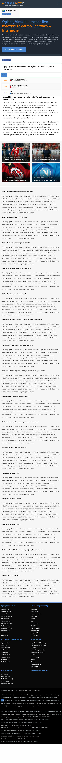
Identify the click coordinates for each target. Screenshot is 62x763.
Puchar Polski (34, 635)
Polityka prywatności (34, 690)
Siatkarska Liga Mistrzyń (37, 652)
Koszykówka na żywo (7, 616)
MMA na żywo (5, 618)
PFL (11, 92)
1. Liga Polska (35, 630)
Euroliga (33, 659)
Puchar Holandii (5, 662)
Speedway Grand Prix (7, 683)
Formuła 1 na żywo (6, 611)
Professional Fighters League (18, 93)
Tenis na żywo (5, 633)
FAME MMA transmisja (7, 679)
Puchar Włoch (5, 659)
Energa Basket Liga (36, 664)
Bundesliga (34, 616)
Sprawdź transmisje (14, 50)
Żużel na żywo (5, 635)
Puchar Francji (5, 652)
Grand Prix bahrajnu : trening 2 (19, 85)
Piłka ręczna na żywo (7, 623)
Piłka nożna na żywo (6, 621)
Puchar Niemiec (5, 657)
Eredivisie (33, 626)
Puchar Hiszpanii (5, 654)
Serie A (33, 618)
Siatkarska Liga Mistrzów (38, 650)
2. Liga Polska (35, 633)
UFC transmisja (5, 674)
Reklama (26, 690)
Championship (35, 623)
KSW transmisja (5, 676)
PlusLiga (33, 647)
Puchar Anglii (4, 650)
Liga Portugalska (35, 628)
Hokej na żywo (5, 614)
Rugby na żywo (5, 626)
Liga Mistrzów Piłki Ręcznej (38, 643)
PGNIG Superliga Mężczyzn (38, 645)
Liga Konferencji (5, 647)
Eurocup (33, 662)
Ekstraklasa (34, 609)
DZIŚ (3, 74)
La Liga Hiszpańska (36, 614)
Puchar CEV (34, 654)
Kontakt (21, 690)
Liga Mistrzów (5, 643)
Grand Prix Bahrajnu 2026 (17, 79)
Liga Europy (4, 645)
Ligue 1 (33, 621)
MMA (28, 93)
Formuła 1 (24, 80)
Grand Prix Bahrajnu (16, 80)
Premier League (35, 611)
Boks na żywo (5, 609)
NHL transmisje (35, 666)
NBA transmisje (35, 657)
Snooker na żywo (5, 630)
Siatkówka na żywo (6, 628)
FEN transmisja (5, 681)
